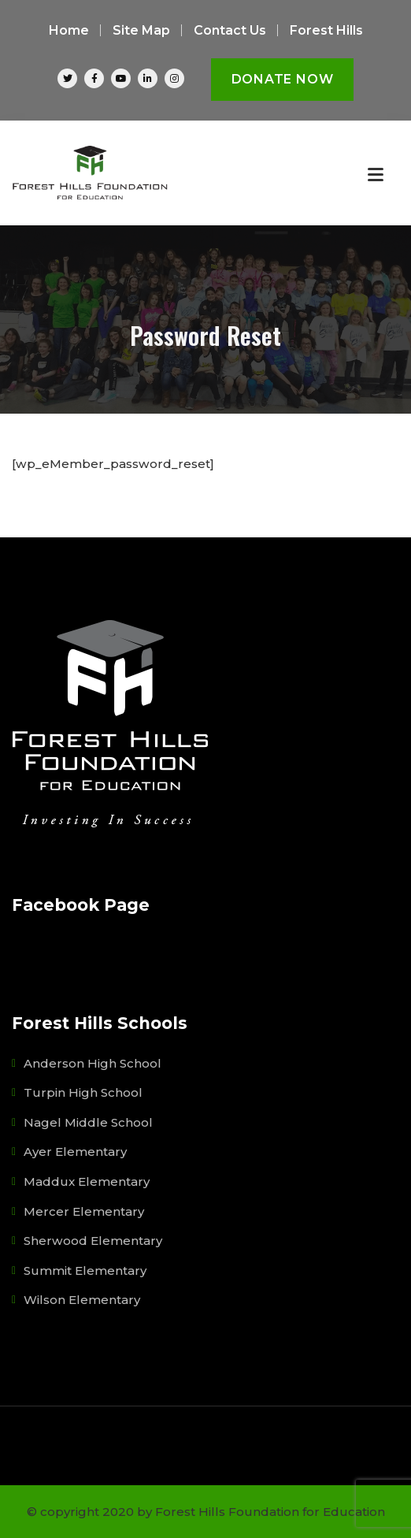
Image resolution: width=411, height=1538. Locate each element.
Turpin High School (83, 1092)
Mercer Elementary (84, 1211)
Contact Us (230, 30)
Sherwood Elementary (93, 1240)
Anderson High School (92, 1063)
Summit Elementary (85, 1270)
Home (69, 30)
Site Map (141, 30)
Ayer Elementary (75, 1151)
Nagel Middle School (88, 1122)
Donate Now (282, 79)
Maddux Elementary (87, 1181)
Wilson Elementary (82, 1299)
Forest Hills (326, 30)
